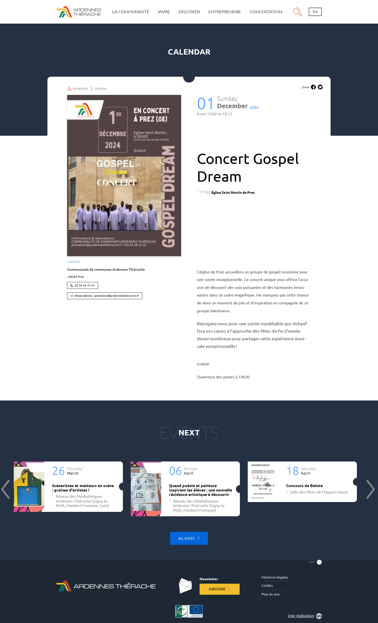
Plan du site (271, 594)
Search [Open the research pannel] (297, 11)
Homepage (80, 89)
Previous (6, 489)
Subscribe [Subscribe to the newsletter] (217, 589)
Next (370, 489)
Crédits (267, 586)
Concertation (266, 11)
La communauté (130, 11)
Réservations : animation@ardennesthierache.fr (107, 295)
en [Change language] (315, 12)
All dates (186, 538)
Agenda (101, 88)
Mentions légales (275, 577)
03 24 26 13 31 (85, 285)
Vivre (164, 11)
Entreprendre (224, 11)
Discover (189, 11)
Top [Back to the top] (311, 562)
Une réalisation (305, 616)
